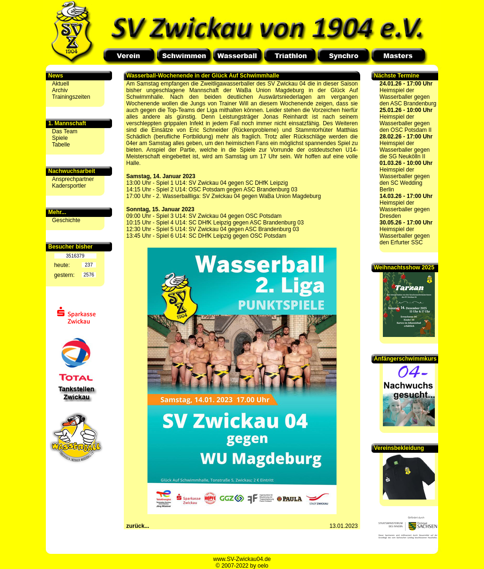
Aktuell (60, 83)
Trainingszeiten (71, 97)
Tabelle (61, 144)
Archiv (60, 90)
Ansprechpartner (73, 179)
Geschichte (66, 220)
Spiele (60, 138)
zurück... (137, 526)
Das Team (65, 131)
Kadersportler (69, 185)
